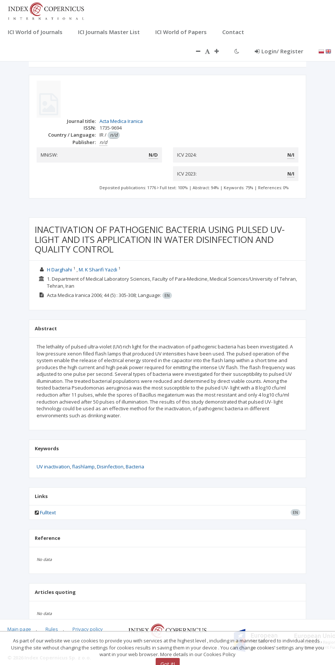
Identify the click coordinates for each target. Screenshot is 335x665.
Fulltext (48, 512)
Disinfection (110, 466)
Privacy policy (87, 629)
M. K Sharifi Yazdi (98, 269)
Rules (51, 629)
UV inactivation (53, 466)
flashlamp (83, 466)
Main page (19, 629)
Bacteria (135, 466)
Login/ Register (279, 51)
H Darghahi (59, 269)
